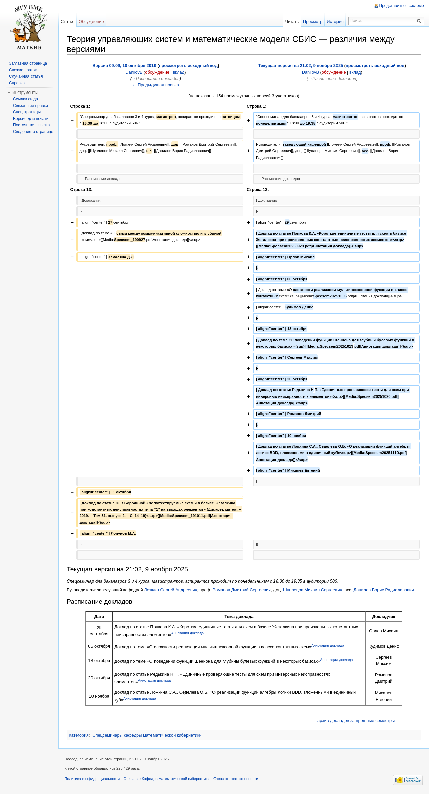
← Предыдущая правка (156, 84)
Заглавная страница (28, 63)
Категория (79, 734)
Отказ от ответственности (237, 779)
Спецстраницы (27, 112)
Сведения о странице (33, 131)
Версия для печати (30, 118)
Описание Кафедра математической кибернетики (168, 779)
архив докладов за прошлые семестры (356, 720)
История (334, 21)
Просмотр (312, 21)
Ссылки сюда (25, 99)
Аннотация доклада (188, 633)
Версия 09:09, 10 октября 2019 (125, 65)
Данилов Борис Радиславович (384, 589)
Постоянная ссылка (31, 125)
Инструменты (25, 92)
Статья (68, 21)
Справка (17, 83)
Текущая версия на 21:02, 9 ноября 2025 (300, 65)
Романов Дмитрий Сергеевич (242, 589)
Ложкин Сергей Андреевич (171, 589)
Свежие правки (23, 70)
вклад (179, 71)
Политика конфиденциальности (93, 779)
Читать (291, 21)
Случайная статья (26, 76)
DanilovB (134, 71)
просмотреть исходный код (188, 65)
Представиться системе (401, 5)
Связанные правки (30, 105)
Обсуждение (92, 21)
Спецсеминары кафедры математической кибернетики (147, 734)
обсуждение (158, 71)
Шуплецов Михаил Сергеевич (313, 589)
